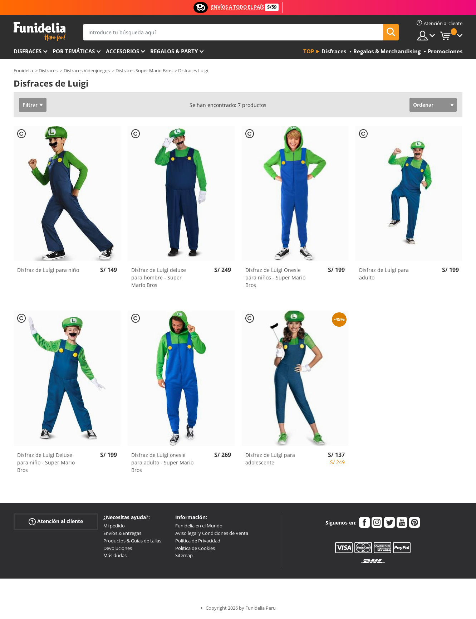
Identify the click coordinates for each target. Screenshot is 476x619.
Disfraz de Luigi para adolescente (270, 459)
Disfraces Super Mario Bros (144, 70)
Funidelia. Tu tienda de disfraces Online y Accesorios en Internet (39, 31)
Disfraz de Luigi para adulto (384, 274)
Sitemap (184, 555)
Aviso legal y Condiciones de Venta (211, 533)
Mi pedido (114, 525)
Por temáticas (74, 51)
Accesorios (122, 51)
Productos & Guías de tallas (132, 540)
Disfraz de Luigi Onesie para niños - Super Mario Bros (275, 277)
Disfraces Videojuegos (87, 70)
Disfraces (27, 51)
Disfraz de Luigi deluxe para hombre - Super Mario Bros (158, 277)
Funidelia (23, 70)
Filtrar (30, 104)
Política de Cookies (195, 548)
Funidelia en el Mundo (198, 525)
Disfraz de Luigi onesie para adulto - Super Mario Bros (162, 462)
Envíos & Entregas (122, 533)
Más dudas (115, 555)
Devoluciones (117, 548)
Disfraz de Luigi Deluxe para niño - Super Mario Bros (46, 462)
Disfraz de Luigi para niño (48, 270)
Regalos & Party (174, 51)
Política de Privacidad (197, 540)
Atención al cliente (56, 521)
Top (308, 51)
